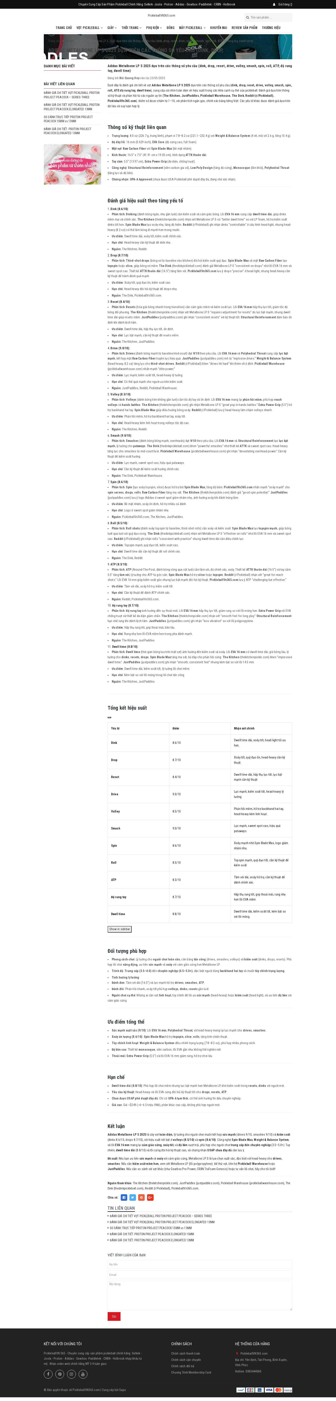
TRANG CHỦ (64, 27)
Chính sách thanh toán (185, 1353)
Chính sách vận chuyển (186, 1360)
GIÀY (112, 27)
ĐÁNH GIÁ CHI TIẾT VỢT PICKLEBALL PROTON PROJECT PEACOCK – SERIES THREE (161, 1216)
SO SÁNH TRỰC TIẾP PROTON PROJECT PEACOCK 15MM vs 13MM (151, 1228)
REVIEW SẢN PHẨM (244, 27)
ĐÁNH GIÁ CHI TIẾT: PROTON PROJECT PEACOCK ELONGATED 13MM (152, 1240)
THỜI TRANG (132, 27)
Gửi (114, 1316)
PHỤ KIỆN (154, 27)
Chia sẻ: (113, 1197)
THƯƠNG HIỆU (271, 27)
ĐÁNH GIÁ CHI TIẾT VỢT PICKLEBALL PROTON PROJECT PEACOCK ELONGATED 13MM (162, 1222)
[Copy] (109, 717)
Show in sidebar (119, 929)
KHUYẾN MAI (218, 27)
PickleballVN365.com (161, 15)
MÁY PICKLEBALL (192, 27)
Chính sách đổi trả (182, 1366)
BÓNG (171, 27)
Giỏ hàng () (285, 4)
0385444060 (253, 1371)
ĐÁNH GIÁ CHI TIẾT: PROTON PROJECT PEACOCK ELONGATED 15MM (152, 1234)
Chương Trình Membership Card (191, 1372)
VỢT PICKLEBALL (89, 27)
